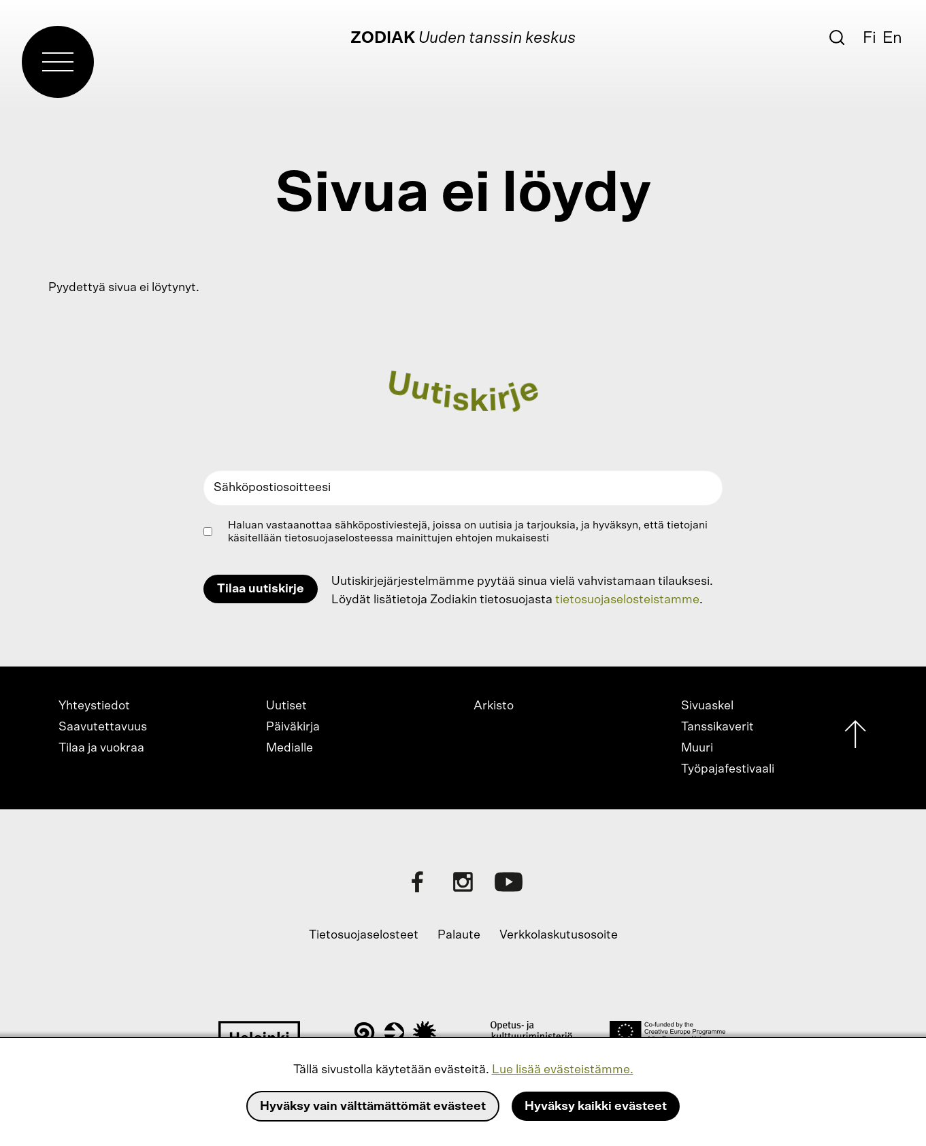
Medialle (289, 748)
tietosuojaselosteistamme (627, 600)
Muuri (697, 748)
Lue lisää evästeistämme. (562, 1070)
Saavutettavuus (103, 727)
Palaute (458, 935)
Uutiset (286, 706)
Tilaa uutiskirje (260, 589)
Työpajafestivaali (727, 769)
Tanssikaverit (717, 727)
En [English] (892, 38)
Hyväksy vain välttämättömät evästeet (373, 1106)
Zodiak (382, 38)
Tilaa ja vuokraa (101, 748)
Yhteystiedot (94, 706)
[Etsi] (836, 37)
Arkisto (494, 706)
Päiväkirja (293, 727)
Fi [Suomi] (869, 38)
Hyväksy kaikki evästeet (596, 1106)
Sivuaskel (707, 706)
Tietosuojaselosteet (363, 935)
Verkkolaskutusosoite (558, 935)
